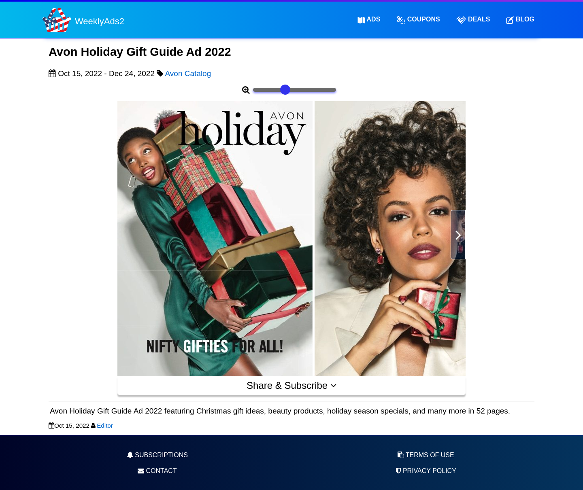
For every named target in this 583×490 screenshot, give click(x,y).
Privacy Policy (425, 470)
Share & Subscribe (291, 385)
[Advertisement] (81, 239)
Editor (105, 425)
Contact (157, 470)
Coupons (418, 19)
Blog (520, 19)
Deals (473, 20)
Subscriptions (157, 455)
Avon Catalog (188, 73)
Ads (369, 19)
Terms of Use (426, 455)
